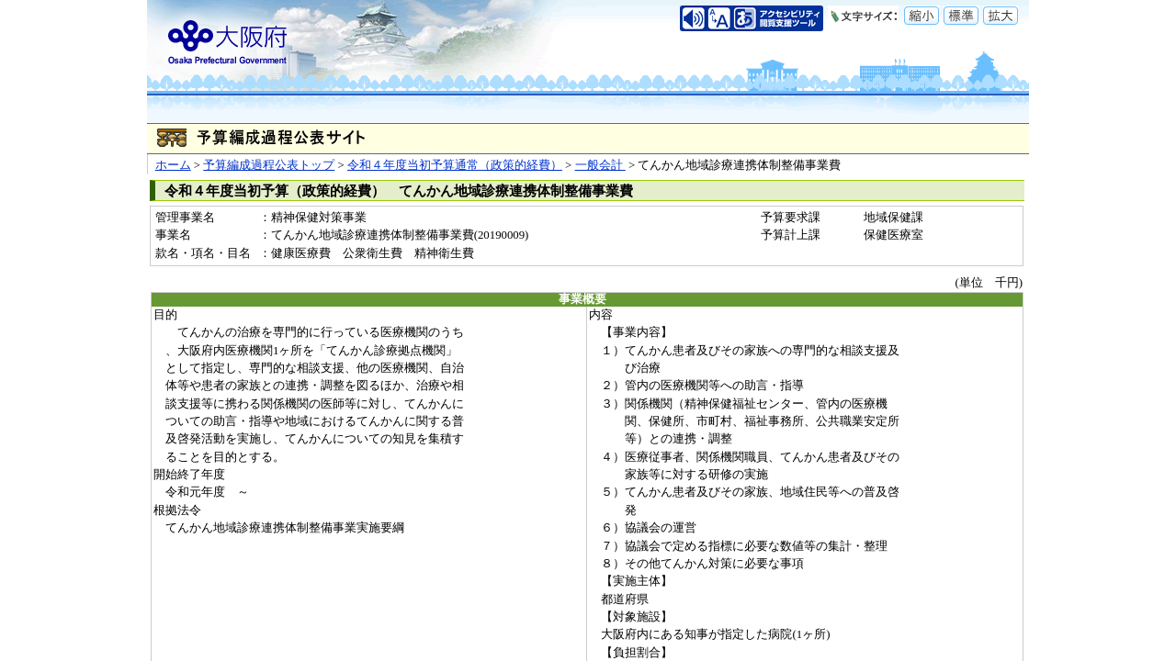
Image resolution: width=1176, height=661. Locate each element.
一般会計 (600, 165)
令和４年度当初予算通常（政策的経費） (454, 165)
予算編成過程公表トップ (268, 165)
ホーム (173, 165)
